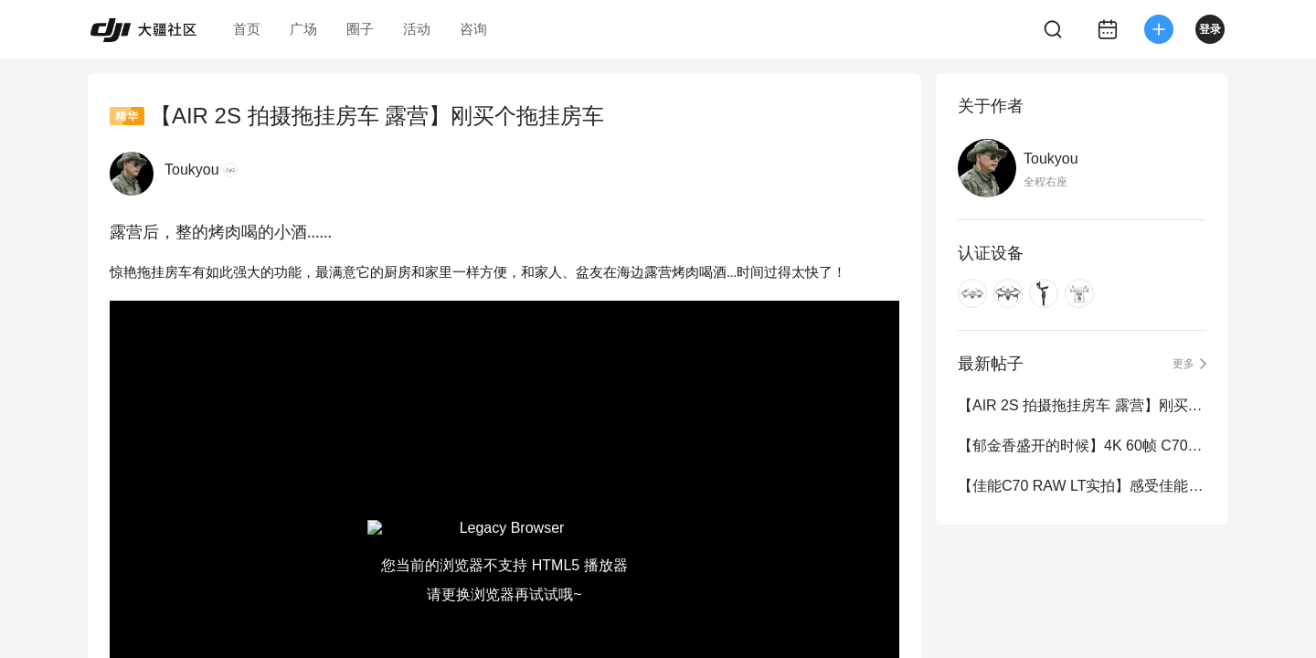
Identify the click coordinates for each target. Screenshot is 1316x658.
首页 (246, 29)
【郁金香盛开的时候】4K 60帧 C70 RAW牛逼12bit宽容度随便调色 (1082, 445)
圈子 (360, 29)
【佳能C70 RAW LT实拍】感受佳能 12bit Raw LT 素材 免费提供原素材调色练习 (1082, 486)
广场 (303, 29)
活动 (416, 29)
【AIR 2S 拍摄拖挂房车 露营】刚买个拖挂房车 (1082, 405)
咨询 (473, 29)
